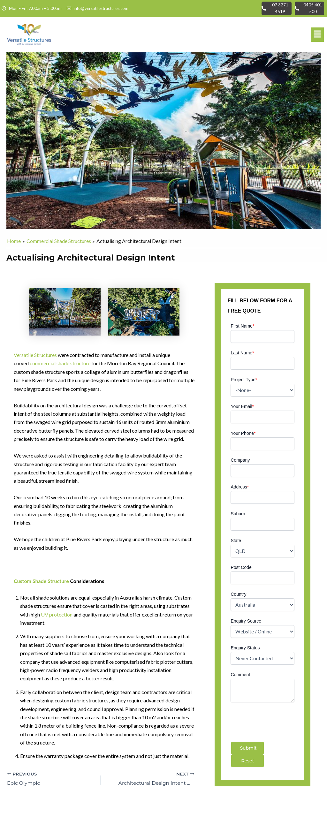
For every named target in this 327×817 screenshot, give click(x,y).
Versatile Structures (35, 355)
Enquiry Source (246, 621)
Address (240, 486)
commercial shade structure (60, 363)
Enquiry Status (245, 647)
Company (240, 460)
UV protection (56, 614)
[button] (317, 34)
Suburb (238, 513)
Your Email (242, 406)
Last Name (242, 352)
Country (238, 594)
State (236, 540)
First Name (242, 326)
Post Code (241, 567)
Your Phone (243, 433)
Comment (240, 674)
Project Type (244, 379)
